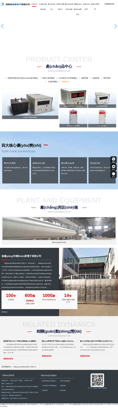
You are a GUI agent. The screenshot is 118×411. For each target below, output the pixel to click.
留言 (113, 175)
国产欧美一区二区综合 (105, 408)
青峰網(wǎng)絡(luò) (15, 399)
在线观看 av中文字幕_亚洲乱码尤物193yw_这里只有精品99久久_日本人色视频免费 (25, 408)
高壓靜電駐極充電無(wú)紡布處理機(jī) (23, 78)
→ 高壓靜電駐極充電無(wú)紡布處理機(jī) (49, 384)
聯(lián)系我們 (95, 6)
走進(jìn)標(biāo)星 (43, 6)
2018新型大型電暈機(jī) (68, 78)
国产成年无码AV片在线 (90, 408)
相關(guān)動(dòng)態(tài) (78, 9)
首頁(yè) (34, 4)
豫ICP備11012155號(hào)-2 (18, 402)
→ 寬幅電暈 (62, 389)
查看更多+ (4, 316)
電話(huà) (113, 160)
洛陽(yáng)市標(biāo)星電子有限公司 (24, 370)
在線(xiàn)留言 (86, 6)
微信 (113, 167)
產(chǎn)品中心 (52, 6)
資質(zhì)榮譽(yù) (60, 6)
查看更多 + (66, 82)
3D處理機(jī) (53, 82)
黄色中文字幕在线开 (58, 408)
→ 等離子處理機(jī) (65, 384)
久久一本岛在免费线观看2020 (74, 408)
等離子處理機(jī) (48, 78)
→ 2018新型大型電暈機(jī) (48, 389)
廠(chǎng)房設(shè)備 (69, 6)
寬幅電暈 (84, 78)
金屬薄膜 (95, 78)
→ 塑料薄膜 (62, 394)
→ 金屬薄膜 (44, 394)
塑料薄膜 (106, 78)
